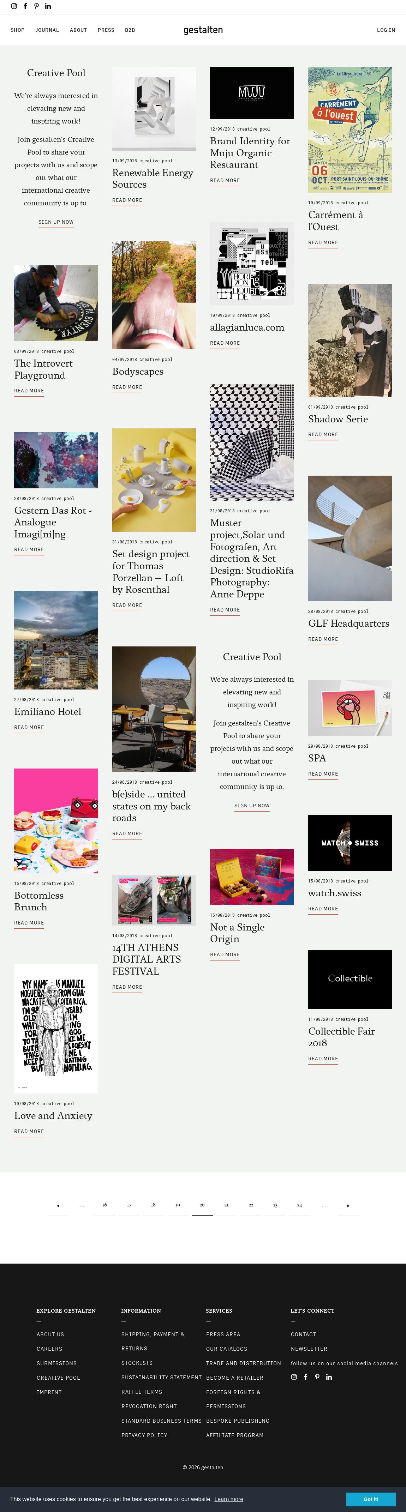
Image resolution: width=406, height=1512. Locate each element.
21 (230, 1201)
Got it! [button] (371, 1499)
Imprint (49, 1392)
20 (206, 1205)
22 (254, 1201)
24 (302, 1201)
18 (156, 1201)
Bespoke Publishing (238, 1421)
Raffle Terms (141, 1392)
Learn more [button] (228, 1499)
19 (180, 1201)
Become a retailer (235, 1378)
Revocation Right (149, 1406)
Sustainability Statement (161, 1377)
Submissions (57, 1363)
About (78, 30)
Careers (49, 1349)
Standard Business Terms (161, 1421)
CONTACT (303, 1334)
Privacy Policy (144, 1435)
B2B (130, 30)
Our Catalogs (226, 1349)
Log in (386, 30)
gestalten (212, 1467)
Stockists (137, 1363)
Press (106, 30)
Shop (18, 30)
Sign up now (56, 222)
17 (132, 1201)
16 (107, 1201)
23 (278, 1201)
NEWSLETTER (309, 1349)
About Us (50, 1334)
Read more (127, 201)
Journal (47, 30)
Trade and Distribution (243, 1363)
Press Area (223, 1334)
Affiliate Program (235, 1435)
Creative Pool (156, 160)
